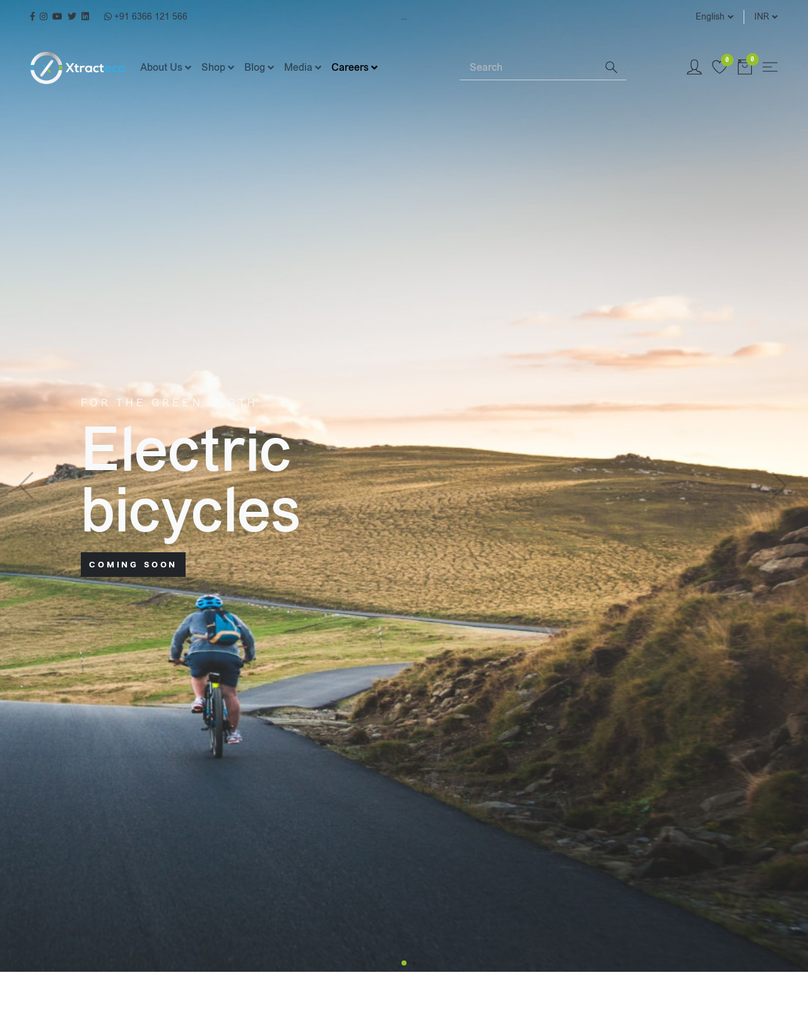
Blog (254, 67)
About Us (161, 67)
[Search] (528, 67)
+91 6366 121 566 (145, 17)
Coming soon (133, 565)
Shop (213, 67)
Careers (350, 67)
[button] (404, 962)
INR (761, 17)
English (710, 17)
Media (298, 67)
